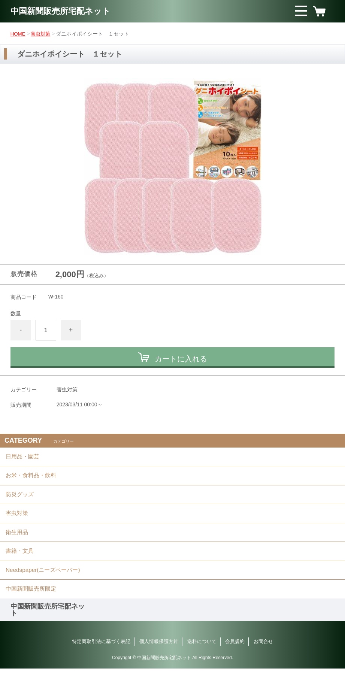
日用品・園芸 (24, 457)
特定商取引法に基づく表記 (101, 655)
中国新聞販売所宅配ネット (64, 11)
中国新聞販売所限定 (33, 601)
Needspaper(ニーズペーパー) (45, 581)
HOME (18, 34)
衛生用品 (18, 540)
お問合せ (263, 655)
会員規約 (235, 655)
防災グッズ (21, 498)
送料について (202, 655)
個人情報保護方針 (158, 655)
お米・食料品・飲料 (33, 478)
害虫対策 (41, 34)
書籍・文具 (21, 560)
